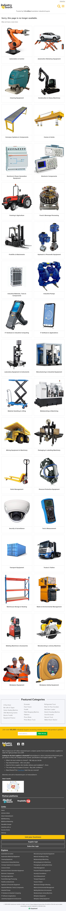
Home (3, 810)
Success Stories (5, 830)
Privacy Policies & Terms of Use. (37, 904)
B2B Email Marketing (7, 821)
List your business (33, 837)
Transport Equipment (39, 879)
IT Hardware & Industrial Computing (11, 893)
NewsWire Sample (6, 824)
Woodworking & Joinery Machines (43, 893)
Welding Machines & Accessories (43, 890)
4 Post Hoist (7, 705)
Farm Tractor (28, 707)
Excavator (27, 704)
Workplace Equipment (40, 896)
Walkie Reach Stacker (50, 720)
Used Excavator (49, 714)
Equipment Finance (9, 718)
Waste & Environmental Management (44, 887)
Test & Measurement (39, 876)
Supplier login (33, 842)
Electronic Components (7, 873)
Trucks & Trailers (38, 882)
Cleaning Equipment (6, 859)
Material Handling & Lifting (41, 856)
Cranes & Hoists (5, 868)
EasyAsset (21, 770)
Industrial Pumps (5, 890)
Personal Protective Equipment (42, 870)
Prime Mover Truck (29, 720)
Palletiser (27, 714)
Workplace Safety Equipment (41, 899)
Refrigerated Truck (50, 704)
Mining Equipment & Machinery (42, 862)
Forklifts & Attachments (7, 882)
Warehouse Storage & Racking (42, 884)
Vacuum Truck (48, 717)
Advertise (62, 1)
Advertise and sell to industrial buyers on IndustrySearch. (19, 775)
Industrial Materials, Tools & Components (12, 887)
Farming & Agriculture (7, 876)
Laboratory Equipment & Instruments (11, 899)
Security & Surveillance (40, 873)
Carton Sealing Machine (11, 710)
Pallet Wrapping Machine (31, 712)
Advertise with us (6, 827)
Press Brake (27, 717)
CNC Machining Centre (10, 713)
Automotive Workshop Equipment (10, 856)
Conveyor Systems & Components (10, 865)
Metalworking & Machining (41, 859)
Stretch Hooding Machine (52, 712)
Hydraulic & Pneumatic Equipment (10, 884)
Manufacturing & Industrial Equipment (44, 854)
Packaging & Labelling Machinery (43, 865)
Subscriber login (33, 846)
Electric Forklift (8, 715)
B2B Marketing (5, 819)
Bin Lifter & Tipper (9, 707)
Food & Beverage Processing (9, 879)
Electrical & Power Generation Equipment (12, 870)
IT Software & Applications (8, 896)
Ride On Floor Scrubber (51, 707)
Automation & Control (7, 854)
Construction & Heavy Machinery (10, 862)
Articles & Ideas (5, 813)
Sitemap (3, 833)
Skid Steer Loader (49, 709)
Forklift (26, 709)
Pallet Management (39, 868)
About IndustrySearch (7, 816)
